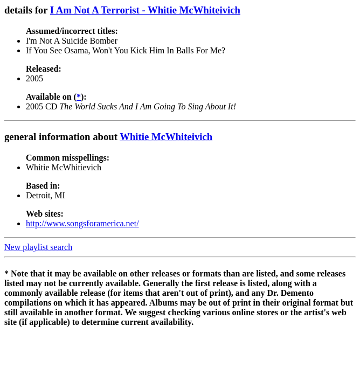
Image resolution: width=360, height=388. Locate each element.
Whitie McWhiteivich (166, 136)
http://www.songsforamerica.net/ (82, 223)
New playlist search (38, 247)
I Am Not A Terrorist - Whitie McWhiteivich (145, 10)
